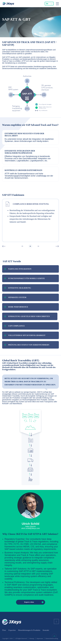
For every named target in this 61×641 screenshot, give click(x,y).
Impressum (39, 638)
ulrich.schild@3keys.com (30, 528)
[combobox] (49, 3)
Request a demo (34, 602)
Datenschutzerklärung (51, 638)
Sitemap (31, 638)
